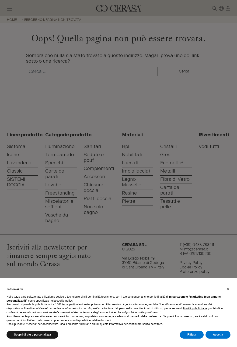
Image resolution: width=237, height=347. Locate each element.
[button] (228, 289)
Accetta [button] (218, 334)
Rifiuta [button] (191, 334)
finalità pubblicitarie (195, 308)
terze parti (68, 304)
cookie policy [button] (64, 300)
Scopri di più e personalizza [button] (32, 334)
